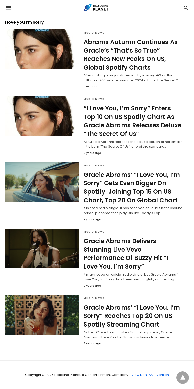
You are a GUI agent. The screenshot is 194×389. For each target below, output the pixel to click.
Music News (94, 33)
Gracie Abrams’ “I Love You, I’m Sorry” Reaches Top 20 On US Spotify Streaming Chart (132, 316)
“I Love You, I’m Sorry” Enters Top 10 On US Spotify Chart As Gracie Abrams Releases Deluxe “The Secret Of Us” (132, 121)
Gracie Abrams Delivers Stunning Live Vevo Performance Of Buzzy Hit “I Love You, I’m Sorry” (126, 254)
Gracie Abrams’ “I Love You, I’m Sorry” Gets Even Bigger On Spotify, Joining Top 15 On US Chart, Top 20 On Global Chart (132, 187)
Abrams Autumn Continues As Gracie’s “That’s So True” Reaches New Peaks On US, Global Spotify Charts (131, 55)
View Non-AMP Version (150, 374)
